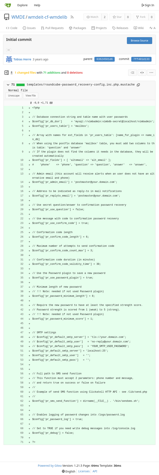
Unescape (13, 95)
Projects (99, 28)
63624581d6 (104, 59)
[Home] (8, 5)
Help (37, 5)
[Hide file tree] (6, 72)
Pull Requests (52, 28)
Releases (120, 28)
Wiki (139, 28)
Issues (29, 28)
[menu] (151, 73)
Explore (22, 5)
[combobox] (132, 73)
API (95, 471)
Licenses (84, 471)
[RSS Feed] (72, 17)
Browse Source (139, 40)
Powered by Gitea (50, 466)
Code (11, 28)
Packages (77, 28)
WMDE (18, 17)
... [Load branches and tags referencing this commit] (8, 49)
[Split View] (142, 73)
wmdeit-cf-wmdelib (47, 17)
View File (31, 95)
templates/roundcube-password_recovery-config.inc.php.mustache (81, 84)
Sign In (147, 5)
